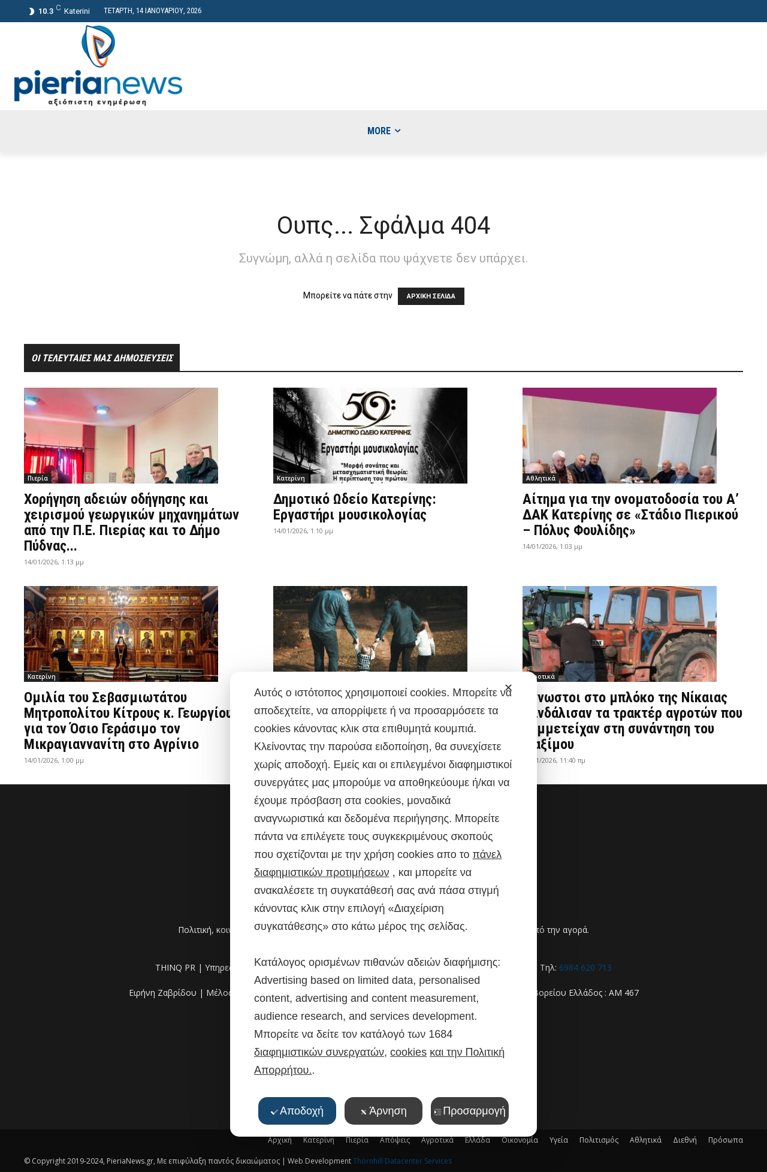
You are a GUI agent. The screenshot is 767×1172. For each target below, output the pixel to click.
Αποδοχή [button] (297, 1111)
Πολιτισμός (598, 1140)
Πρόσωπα (725, 1140)
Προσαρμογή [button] (469, 1111)
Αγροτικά (540, 676)
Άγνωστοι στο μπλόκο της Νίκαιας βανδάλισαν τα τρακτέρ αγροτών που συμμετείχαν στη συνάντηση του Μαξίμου (632, 721)
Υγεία (558, 1140)
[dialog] (383, 904)
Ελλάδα (477, 1140)
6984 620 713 (585, 967)
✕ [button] (508, 688)
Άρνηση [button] (383, 1111)
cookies (408, 1052)
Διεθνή (685, 1140)
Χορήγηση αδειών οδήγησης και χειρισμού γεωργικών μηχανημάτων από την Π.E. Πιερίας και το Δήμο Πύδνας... (131, 522)
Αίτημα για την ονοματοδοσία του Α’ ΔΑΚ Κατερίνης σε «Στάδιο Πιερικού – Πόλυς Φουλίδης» (631, 515)
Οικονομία (520, 1140)
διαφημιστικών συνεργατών (319, 1052)
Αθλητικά (540, 478)
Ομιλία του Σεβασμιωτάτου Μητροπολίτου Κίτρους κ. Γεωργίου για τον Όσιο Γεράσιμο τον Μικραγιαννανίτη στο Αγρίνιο (128, 721)
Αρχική (280, 1140)
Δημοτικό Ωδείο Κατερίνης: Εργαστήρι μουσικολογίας (354, 507)
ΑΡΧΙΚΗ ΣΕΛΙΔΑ (431, 296)
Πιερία (38, 478)
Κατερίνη (291, 478)
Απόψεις (395, 1140)
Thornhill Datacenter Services (402, 1161)
